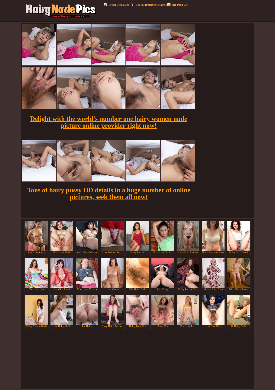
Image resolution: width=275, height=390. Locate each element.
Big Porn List (178, 4)
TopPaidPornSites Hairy (148, 4)
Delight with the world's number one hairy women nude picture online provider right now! (108, 122)
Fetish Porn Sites (116, 4)
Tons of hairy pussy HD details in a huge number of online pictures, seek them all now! (108, 194)
